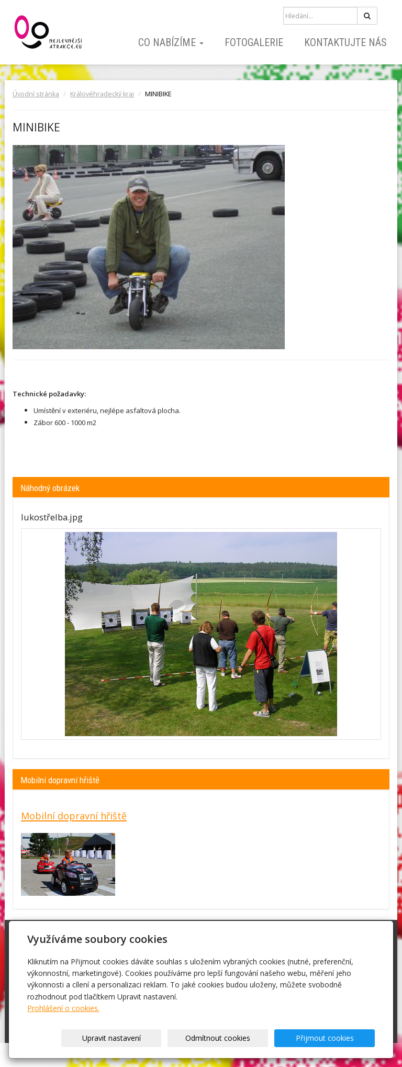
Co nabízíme (171, 42)
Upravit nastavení (161, 1038)
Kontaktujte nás (345, 42)
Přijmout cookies (335, 1038)
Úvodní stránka (36, 94)
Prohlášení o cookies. (63, 1008)
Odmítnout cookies (248, 1038)
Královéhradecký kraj (102, 94)
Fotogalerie (254, 42)
